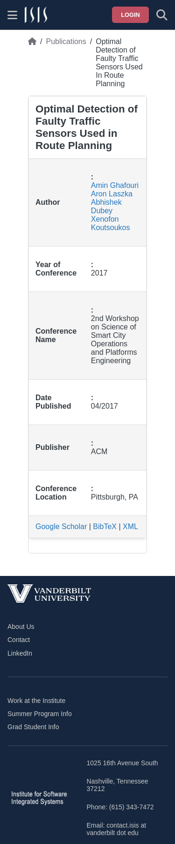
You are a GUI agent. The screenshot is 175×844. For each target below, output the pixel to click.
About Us (21, 626)
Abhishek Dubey (106, 206)
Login (130, 14)
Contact (18, 639)
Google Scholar (61, 526)
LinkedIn (19, 653)
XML (130, 526)
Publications (66, 41)
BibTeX (105, 526)
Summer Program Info (39, 713)
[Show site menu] (12, 15)
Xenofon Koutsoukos (110, 223)
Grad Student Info (33, 727)
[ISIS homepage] (36, 15)
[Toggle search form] (162, 15)
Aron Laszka (112, 194)
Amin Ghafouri (115, 185)
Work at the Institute (36, 700)
